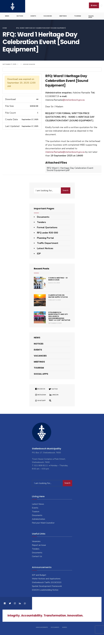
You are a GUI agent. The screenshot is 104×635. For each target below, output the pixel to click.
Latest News (38, 504)
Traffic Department (47, 242)
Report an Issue (39, 545)
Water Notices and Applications (46, 578)
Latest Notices (45, 248)
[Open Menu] (101, 5)
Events (33, 16)
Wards (64, 627)
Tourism (77, 16)
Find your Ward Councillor (43, 522)
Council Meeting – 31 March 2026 (58, 279)
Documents (43, 216)
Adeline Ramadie (29, 64)
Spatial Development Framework (47, 586)
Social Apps (91, 16)
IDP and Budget (39, 574)
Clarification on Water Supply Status (58, 296)
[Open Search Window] (50, 400)
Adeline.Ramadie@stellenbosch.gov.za (65, 151)
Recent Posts (41, 268)
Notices (20, 16)
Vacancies (48, 16)
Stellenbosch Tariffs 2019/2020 (46, 582)
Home (5, 28)
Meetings (63, 16)
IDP (39, 253)
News (7, 16)
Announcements (42, 627)
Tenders (41, 222)
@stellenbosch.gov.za (74, 99)
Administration (38, 519)
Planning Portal (45, 237)
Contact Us (37, 556)
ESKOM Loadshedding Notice (45, 589)
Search (65, 190)
